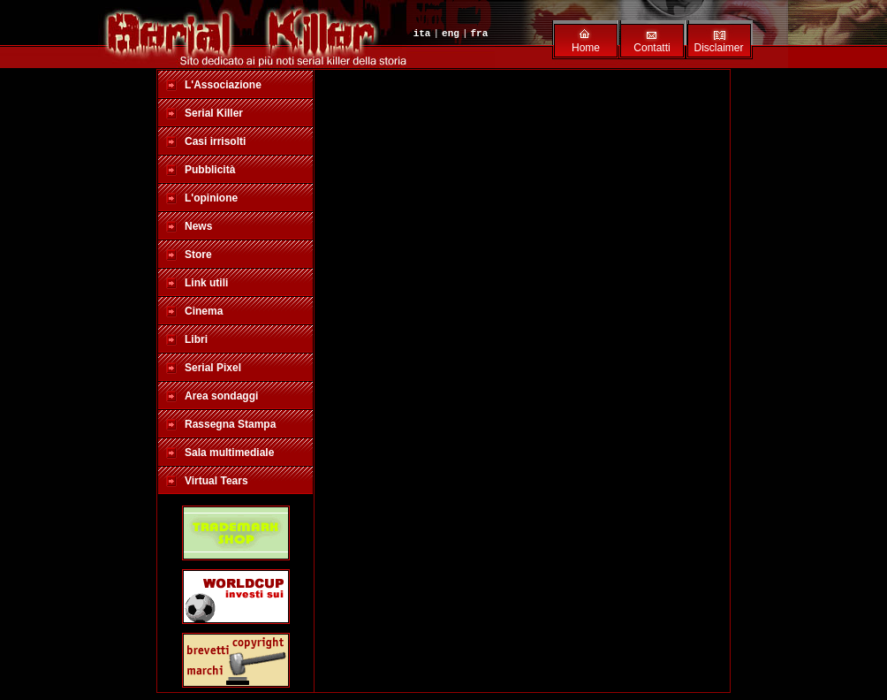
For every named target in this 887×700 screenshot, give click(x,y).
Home (586, 48)
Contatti (651, 48)
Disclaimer (718, 48)
